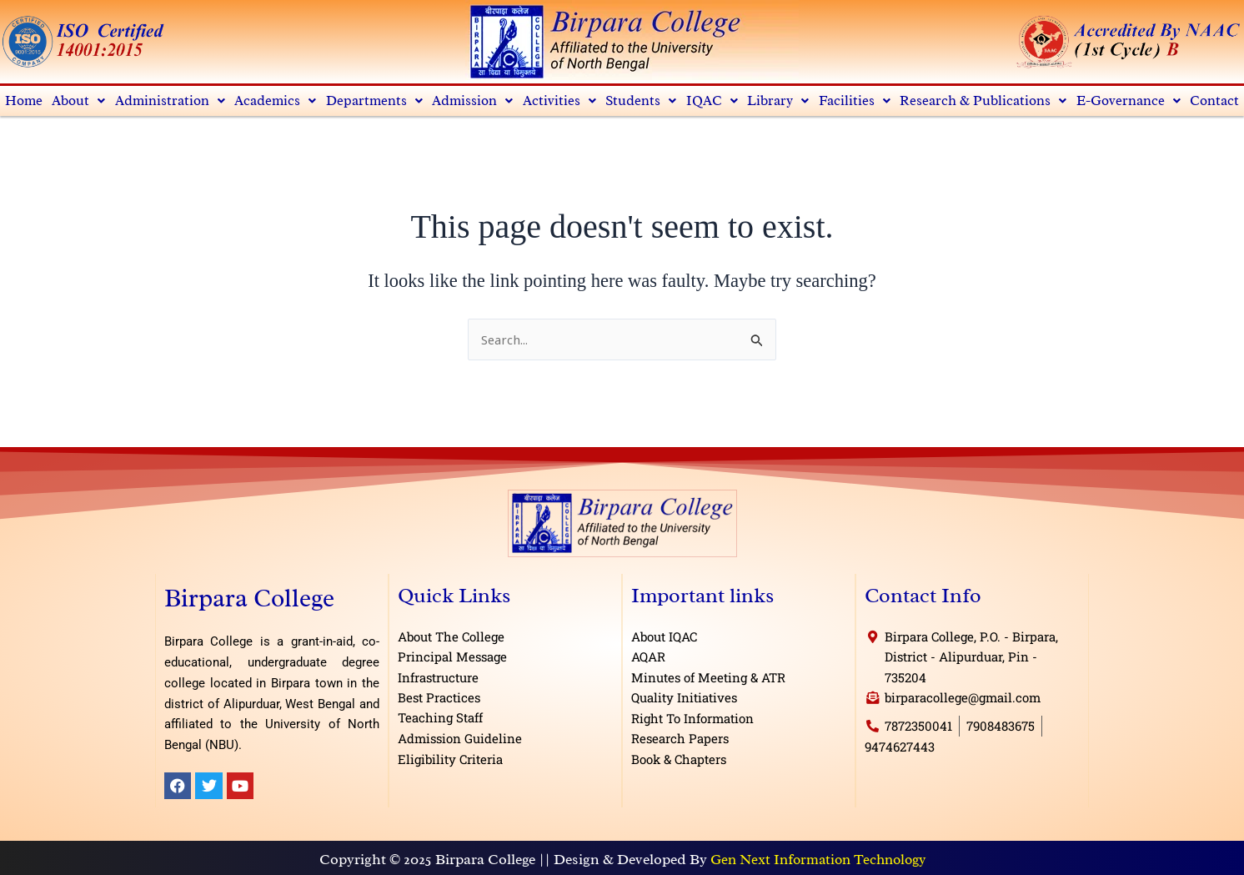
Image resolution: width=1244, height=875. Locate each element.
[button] (79, 101)
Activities (561, 101)
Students (643, 101)
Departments (375, 101)
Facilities (855, 101)
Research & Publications (983, 101)
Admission (474, 101)
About (79, 101)
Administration (170, 101)
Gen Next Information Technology (817, 861)
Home (24, 101)
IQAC (714, 101)
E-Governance (1128, 101)
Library (779, 101)
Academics (276, 101)
